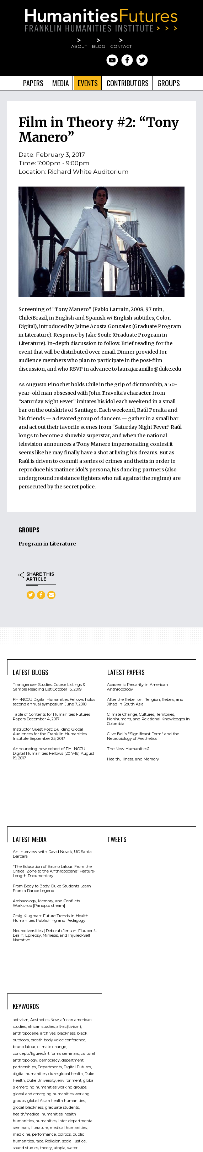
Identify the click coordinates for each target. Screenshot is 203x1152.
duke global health (65, 1073)
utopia (59, 1148)
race (39, 1141)
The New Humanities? (128, 748)
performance (44, 1134)
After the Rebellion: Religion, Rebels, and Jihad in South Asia (145, 702)
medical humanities (68, 1127)
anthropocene (25, 1033)
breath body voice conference (58, 1040)
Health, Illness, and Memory (133, 759)
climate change (51, 1047)
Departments (50, 1067)
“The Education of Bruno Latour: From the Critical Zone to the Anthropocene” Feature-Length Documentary (54, 871)
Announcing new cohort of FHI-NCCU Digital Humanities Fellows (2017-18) (49, 751)
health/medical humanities (38, 1114)
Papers (33, 83)
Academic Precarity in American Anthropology (137, 687)
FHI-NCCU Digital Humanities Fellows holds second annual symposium (54, 702)
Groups (168, 83)
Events (88, 83)
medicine (21, 1134)
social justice (74, 1141)
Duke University (41, 1080)
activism (20, 1020)
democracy (49, 1060)
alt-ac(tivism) (69, 1026)
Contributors (128, 83)
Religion (52, 1141)
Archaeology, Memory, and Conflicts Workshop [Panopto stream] (46, 903)
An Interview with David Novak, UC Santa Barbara (52, 854)
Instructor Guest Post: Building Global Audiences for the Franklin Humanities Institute (50, 734)
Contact (121, 46)
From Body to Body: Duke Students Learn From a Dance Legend (52, 888)
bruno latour (24, 1047)
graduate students (62, 1107)
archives (47, 1033)
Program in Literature (47, 544)
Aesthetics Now (44, 1020)
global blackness (28, 1107)
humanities (46, 1121)
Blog (98, 46)
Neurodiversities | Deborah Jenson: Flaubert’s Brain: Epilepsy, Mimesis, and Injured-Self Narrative (54, 935)
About (79, 46)
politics (64, 1134)
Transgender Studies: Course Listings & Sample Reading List (49, 687)
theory (46, 1148)
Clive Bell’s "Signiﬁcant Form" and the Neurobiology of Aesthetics (143, 736)
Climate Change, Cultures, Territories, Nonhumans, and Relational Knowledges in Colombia (148, 719)
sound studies (25, 1148)
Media (60, 83)
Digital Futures (77, 1067)
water (72, 1148)
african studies (41, 1026)
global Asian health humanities (56, 1100)
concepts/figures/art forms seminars (46, 1053)
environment (69, 1080)
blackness (66, 1033)
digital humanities (30, 1073)
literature (39, 1127)
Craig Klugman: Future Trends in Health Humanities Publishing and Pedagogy (51, 918)
